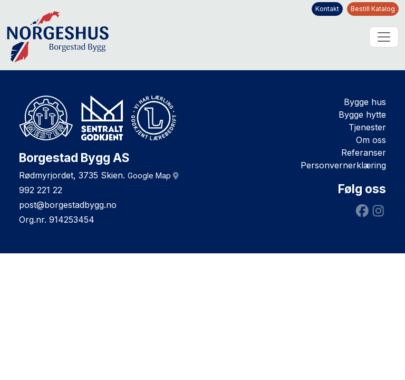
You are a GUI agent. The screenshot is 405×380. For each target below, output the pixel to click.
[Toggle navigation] (384, 37)
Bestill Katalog (373, 9)
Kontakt (327, 9)
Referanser (363, 152)
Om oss (371, 140)
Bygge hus (365, 102)
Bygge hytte (362, 114)
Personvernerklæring (343, 165)
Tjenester (367, 127)
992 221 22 (40, 190)
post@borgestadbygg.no (68, 205)
